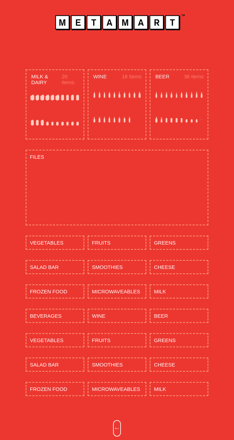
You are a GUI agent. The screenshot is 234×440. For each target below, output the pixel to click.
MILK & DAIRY (39, 79)
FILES (37, 157)
